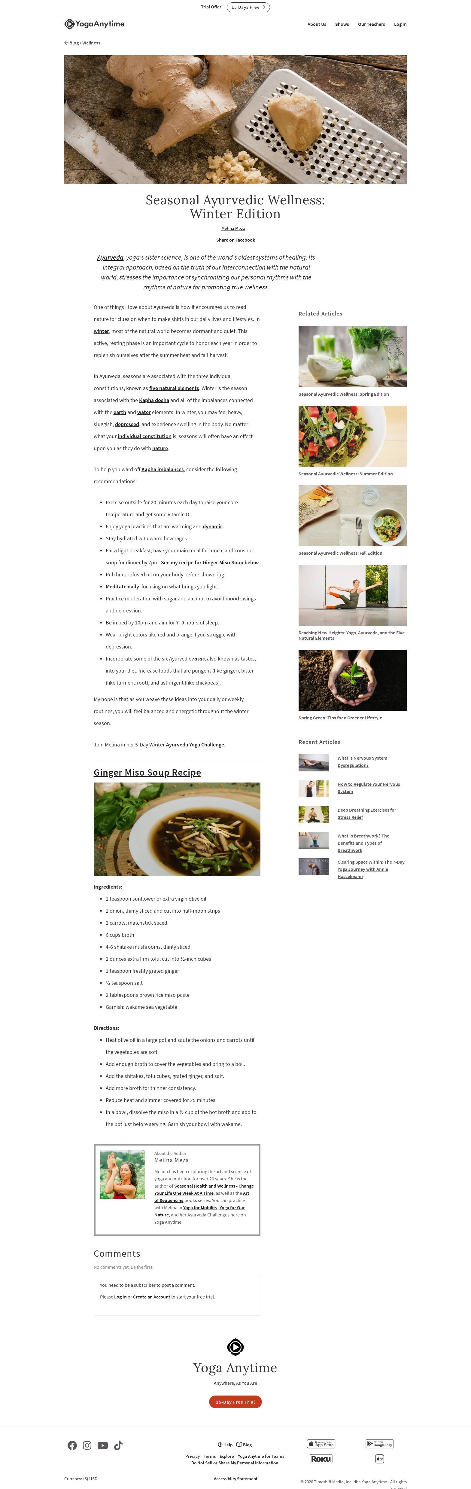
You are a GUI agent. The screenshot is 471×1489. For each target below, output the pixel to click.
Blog (71, 43)
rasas (198, 658)
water (144, 412)
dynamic (213, 526)
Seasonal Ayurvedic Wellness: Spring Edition (344, 394)
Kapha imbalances (162, 469)
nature (160, 448)
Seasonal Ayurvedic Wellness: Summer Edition (346, 474)
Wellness (91, 43)
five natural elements (174, 388)
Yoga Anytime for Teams (261, 1456)
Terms (210, 1456)
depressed (127, 424)
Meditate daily (122, 586)
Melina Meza (233, 228)
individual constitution (145, 436)
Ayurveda (110, 257)
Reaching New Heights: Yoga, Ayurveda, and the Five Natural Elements (352, 635)
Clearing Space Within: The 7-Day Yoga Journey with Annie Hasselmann (371, 869)
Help (225, 1445)
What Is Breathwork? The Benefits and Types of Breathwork (363, 843)
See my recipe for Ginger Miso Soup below (210, 562)
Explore (227, 1456)
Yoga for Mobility (200, 1207)
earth (120, 412)
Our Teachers (371, 24)
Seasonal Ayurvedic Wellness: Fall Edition (340, 553)
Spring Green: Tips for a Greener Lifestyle (340, 718)
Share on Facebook (235, 240)
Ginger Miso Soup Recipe (147, 772)
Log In (400, 24)
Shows (342, 24)
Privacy (192, 1456)
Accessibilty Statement (235, 1478)
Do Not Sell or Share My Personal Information (234, 1463)
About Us (317, 24)
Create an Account (151, 1297)
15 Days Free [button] (248, 7)
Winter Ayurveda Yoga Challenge (186, 744)
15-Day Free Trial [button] (235, 1402)
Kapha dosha (154, 400)
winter (101, 331)
